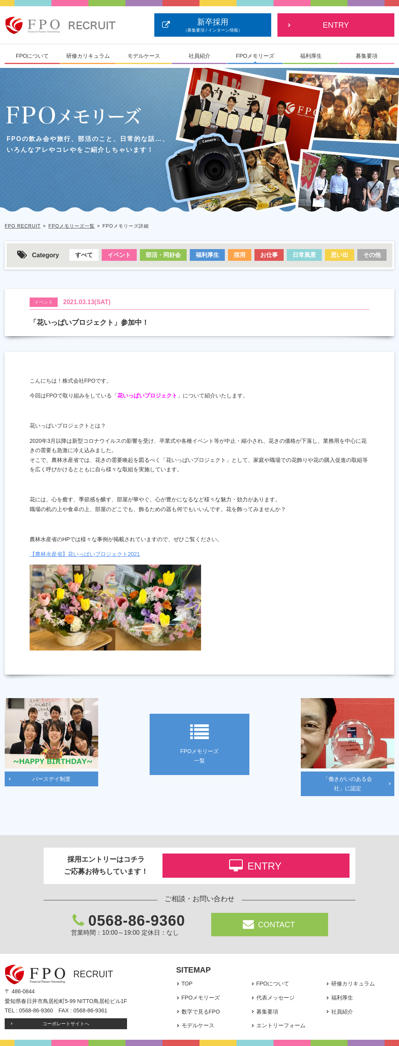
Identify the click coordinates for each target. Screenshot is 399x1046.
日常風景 (304, 254)
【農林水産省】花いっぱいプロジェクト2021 (85, 554)
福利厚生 (311, 56)
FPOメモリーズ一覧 (71, 226)
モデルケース (143, 56)
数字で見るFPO (201, 1012)
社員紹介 (199, 56)
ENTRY (336, 25)
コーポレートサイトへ (65, 1023)
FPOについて (32, 56)
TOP (187, 983)
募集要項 (367, 56)
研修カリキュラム (88, 56)
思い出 (339, 254)
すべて (84, 254)
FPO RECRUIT (23, 226)
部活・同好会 (163, 254)
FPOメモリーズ (255, 56)
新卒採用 (212, 26)
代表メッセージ (275, 997)
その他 (372, 254)
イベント (119, 254)
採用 (239, 254)
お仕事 (269, 254)
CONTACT (269, 924)
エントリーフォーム (280, 1025)
